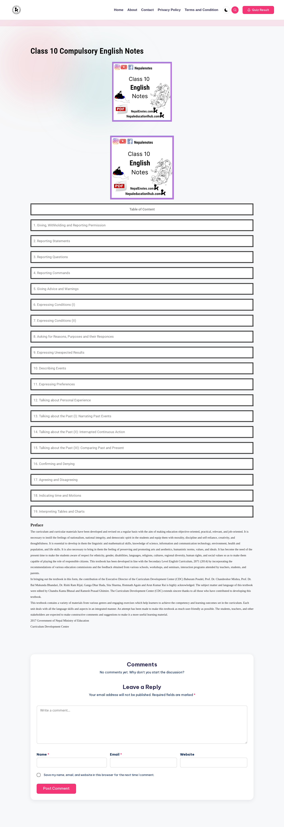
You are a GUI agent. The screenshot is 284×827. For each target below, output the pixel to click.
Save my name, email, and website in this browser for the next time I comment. (99, 775)
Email (116, 754)
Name (43, 754)
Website (187, 754)
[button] (258, 10)
